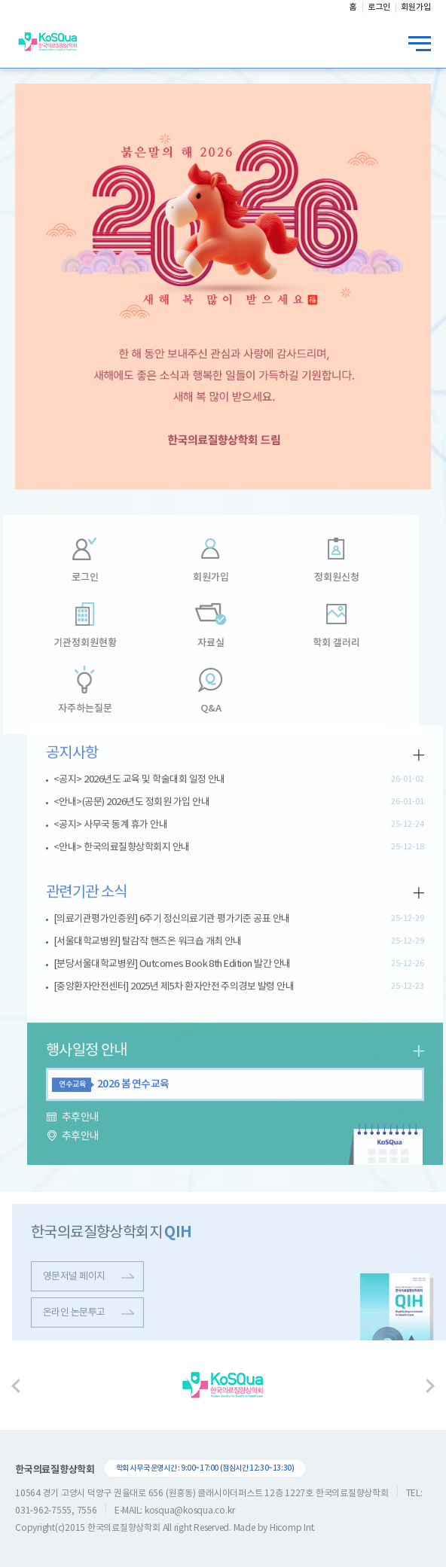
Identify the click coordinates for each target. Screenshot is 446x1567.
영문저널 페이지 (108, 1296)
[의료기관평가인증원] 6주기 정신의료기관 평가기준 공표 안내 (191, 899)
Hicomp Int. (293, 1528)
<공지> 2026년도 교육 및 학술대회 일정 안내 (159, 760)
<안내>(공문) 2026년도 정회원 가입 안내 (151, 782)
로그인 (65, 578)
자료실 (191, 644)
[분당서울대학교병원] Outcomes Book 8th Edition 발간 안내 (191, 944)
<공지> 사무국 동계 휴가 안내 (130, 805)
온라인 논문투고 (108, 1332)
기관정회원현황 (65, 644)
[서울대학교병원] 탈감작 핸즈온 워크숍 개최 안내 (167, 922)
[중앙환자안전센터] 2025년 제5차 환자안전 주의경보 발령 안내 (193, 967)
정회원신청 (317, 578)
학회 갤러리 (317, 644)
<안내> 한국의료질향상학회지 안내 (141, 828)
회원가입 (191, 578)
